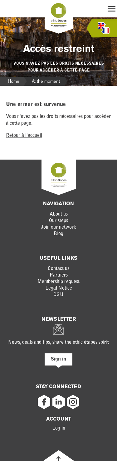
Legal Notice (58, 288)
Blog (58, 233)
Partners (59, 275)
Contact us (58, 268)
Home (13, 81)
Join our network (58, 227)
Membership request (58, 281)
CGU (58, 294)
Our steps (58, 220)
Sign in (58, 359)
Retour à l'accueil (24, 135)
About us (59, 214)
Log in (58, 428)
